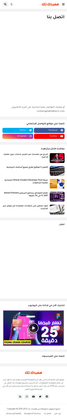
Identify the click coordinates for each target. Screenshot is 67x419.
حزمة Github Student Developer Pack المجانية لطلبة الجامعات (26, 181)
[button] (63, 4)
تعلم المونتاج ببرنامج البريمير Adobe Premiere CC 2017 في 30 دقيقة (26, 194)
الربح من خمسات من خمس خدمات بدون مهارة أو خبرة (26, 155)
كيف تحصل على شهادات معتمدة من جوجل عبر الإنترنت (25, 207)
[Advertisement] (33, 262)
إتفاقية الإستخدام (13, 414)
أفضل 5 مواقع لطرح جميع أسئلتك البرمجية (27, 167)
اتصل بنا (47, 414)
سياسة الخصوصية (32, 414)
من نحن (57, 414)
